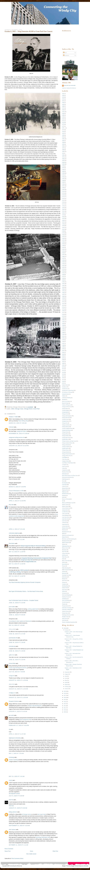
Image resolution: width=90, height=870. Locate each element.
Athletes (64, 395)
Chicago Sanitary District (67, 442)
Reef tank (11, 805)
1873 (63, 124)
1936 (63, 238)
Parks (63, 558)
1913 (63, 196)
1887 (63, 147)
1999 (63, 346)
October (66, 629)
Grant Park (36, 409)
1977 (63, 312)
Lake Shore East (65, 518)
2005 (63, 357)
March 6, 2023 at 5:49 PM (17, 486)
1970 (63, 299)
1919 (63, 207)
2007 (63, 361)
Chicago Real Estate (66, 437)
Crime (63, 468)
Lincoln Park (65, 526)
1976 (63, 310)
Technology (64, 598)
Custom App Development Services (18, 667)
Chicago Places (65, 433)
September (67, 672)
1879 (63, 133)
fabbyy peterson (13, 812)
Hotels (63, 497)
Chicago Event (28, 409)
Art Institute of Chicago (67, 392)
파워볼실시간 (12, 692)
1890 (63, 155)
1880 (63, 135)
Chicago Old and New (69, 85)
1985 (63, 327)
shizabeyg (11, 757)
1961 (63, 283)
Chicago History (65, 426)
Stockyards (64, 593)
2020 (65, 628)
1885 (63, 144)
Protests (63, 566)
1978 (63, 314)
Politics (63, 562)
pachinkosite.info (13, 637)
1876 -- (63, 127)
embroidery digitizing (14, 533)
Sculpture (64, 584)
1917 (63, 203)
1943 (63, 251)
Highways (64, 491)
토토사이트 (12, 684)
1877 (63, 129)
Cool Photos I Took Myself (67, 462)
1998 (63, 345)
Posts (65, 52)
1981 (63, 319)
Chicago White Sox (66, 455)
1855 (63, 98)
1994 (63, 341)
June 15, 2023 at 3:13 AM (17, 602)
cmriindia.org (12, 646)
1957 (63, 276)
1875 (63, 126)
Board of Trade (65, 403)
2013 (63, 372)
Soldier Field (65, 587)
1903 (63, 178)
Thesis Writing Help (23, 421)
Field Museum (65, 479)
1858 (63, 102)
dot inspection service (14, 793)
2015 (63, 375)
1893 (63, 160)
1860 (63, 106)
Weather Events (65, 616)
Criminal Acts (65, 470)
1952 (63, 267)
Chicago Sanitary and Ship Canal (69, 441)
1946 (63, 256)
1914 (63, 198)
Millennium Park (65, 546)
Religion (64, 578)
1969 (63, 298)
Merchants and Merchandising (68, 538)
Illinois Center (65, 504)
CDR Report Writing (15, 572)
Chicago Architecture (66, 406)
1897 (63, 167)
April (66, 682)
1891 (63, 156)
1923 (63, 214)
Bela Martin (12, 543)
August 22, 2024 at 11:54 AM (18, 697)
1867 (63, 118)
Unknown (11, 427)
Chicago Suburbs (65, 452)
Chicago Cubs (19, 409)
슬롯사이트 (12, 655)
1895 (63, 164)
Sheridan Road (65, 585)
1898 (63, 169)
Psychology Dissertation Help (42, 837)
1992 (63, 337)
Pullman (64, 571)
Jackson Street (65, 509)
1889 (63, 151)
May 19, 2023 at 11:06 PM (17, 564)
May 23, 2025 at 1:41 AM (16, 776)
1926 (63, 220)
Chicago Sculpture (66, 446)
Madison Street (65, 528)
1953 (63, 269)
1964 (63, 289)
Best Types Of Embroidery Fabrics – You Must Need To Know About (26, 591)
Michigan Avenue (66, 540)
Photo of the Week (66, 560)
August (66, 674)
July (66, 676)
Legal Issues (64, 524)
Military (64, 544)
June (66, 678)
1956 (63, 274)
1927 (63, 222)
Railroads (64, 573)
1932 (63, 231)
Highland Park (65, 490)
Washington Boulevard (67, 614)
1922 (63, 213)
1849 (63, 95)
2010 (63, 366)
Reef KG (11, 799)
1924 (63, 216)
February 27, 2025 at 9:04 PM (19, 725)
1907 (63, 185)
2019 (63, 383)
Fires (63, 481)
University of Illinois (66, 609)
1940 (63, 245)
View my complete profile (69, 88)
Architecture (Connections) (67, 390)
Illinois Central (65, 506)
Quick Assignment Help (25, 719)
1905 (63, 182)
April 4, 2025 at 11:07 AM (17, 734)
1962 (63, 285)
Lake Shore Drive (66, 517)
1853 (63, 97)
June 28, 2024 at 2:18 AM (17, 642)
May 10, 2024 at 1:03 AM (16, 625)
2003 (12, 409)
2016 (63, 377)
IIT (62, 500)
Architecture (64, 388)
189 (63, 153)
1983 (63, 323)
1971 (63, 301)
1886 (63, 146)
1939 (63, 243)
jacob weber (12, 606)
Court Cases (64, 466)
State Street (64, 589)
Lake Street (64, 520)
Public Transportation (66, 569)
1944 (63, 252)
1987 (63, 330)
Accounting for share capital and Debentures (20, 621)
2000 (63, 348)
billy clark (11, 504)
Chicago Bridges (65, 410)
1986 (63, 328)
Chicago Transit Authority (67, 453)
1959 (63, 280)
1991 (63, 336)
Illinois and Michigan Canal (68, 502)
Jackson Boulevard (66, 508)
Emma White (12, 663)
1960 (63, 281)
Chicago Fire (65, 423)
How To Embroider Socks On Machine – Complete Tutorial (23, 600)
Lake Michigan (65, 515)
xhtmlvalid (85, 865)
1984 (63, 325)
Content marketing (13, 759)
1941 (63, 247)
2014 (63, 374)
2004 (63, 356)
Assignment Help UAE (27, 560)
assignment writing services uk (16, 437)
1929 (63, 225)
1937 (63, 240)
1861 (63, 108)
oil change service (26, 814)
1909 (63, 189)
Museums (64, 549)
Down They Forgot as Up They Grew (70, 475)
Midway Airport (65, 542)
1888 (63, 149)
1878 (63, 131)
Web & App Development (35, 705)
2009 (63, 365)
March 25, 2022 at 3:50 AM (18, 423)
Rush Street (64, 580)
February (67, 686)
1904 (63, 180)
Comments (66, 55)
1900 (63, 173)
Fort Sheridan (65, 482)
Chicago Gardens (65, 424)
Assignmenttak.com (30, 561)
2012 (63, 370)
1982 (63, 321)
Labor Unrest (65, 513)
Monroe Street (65, 547)
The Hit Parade (65, 602)
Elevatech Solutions (14, 701)
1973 (63, 305)
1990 (63, 334)
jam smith (11, 715)
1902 (63, 176)
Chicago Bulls (65, 412)
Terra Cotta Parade (66, 600)
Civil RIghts (64, 457)
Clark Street (64, 459)
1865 (63, 115)
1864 (63, 113)
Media (63, 533)
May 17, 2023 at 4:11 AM (16, 539)
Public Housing (65, 567)
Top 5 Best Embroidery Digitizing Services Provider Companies (25, 582)
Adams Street (65, 384)
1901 (63, 174)
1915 (63, 200)
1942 (63, 249)
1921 (63, 211)
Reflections (64, 576)
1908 (63, 187)
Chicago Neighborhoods (67, 428)
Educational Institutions (67, 477)
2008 (63, 363)
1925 (63, 218)
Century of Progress (66, 404)
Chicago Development (66, 415)
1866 (63, 117)
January (66, 688)
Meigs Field (64, 537)
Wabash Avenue (65, 611)
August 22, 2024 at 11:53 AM (18, 680)
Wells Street (64, 618)
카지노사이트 (12, 629)
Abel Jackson (12, 829)
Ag (9, 729)
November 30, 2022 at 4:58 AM (19, 433)
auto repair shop (41, 814)
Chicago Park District (66, 430)
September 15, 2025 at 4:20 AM (19, 825)
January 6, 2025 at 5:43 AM (18, 711)
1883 (63, 140)
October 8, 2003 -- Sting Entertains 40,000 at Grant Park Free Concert (28, 31)
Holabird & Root (65, 493)
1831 (63, 93)
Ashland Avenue (65, 394)
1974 (63, 307)
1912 (63, 194)
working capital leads (33, 609)
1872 (63, 122)
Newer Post (7, 851)
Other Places (64, 556)
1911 (63, 193)
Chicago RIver (65, 439)
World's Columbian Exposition (68, 622)
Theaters (64, 604)
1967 (63, 294)
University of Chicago (66, 607)
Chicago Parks (65, 432)
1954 (63, 271)
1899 (63, 171)
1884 (63, 142)
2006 (63, 359)
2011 (63, 368)
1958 (63, 278)
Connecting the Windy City (16, 865)
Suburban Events (65, 596)
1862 (63, 109)
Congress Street (65, 461)
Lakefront (64, 522)
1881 (63, 136)
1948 (63, 260)
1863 (63, 111)
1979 (63, 316)
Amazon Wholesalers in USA (16, 490)
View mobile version (31, 854)
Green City (64, 486)
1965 (63, 290)
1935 (63, 236)
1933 (63, 232)
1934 (63, 234)
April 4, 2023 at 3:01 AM (17, 529)
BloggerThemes (74, 865)
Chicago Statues (65, 450)
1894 (63, 162)
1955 (63, 272)
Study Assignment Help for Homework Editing (33, 545)
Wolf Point (64, 620)
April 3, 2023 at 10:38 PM (17, 500)
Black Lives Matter (66, 401)
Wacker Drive (65, 613)
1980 (63, 318)
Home (31, 851)
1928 (63, 223)
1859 (63, 104)
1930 (63, 227)
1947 (63, 258)
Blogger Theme (65, 865)
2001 (63, 350)
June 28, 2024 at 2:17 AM (17, 634)
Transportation (65, 605)
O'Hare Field (65, 553)
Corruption (64, 464)
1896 (63, 165)
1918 (63, 205)
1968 (63, 296)
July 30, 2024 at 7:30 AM (17, 671)
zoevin (10, 780)
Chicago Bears (65, 408)
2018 (63, 381)
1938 (63, 242)
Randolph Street (65, 575)
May (66, 680)
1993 (63, 339)
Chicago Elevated (66, 417)
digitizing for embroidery (15, 738)
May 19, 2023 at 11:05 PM (17, 551)
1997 (63, 343)
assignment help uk (22, 431)
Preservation (64, 564)
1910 (63, 191)
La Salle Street (65, 511)
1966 (63, 292)
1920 (63, 209)
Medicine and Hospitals (67, 535)
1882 (63, 138)
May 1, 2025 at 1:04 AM (16, 753)
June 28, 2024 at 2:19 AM (17, 651)
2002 (63, 352)
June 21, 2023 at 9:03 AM (17, 615)
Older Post (55, 851)
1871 (63, 120)
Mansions (64, 529)
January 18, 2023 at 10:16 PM (19, 445)
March (66, 684)
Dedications (64, 473)
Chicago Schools (65, 444)
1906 (63, 184)
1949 (63, 261)
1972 (63, 303)
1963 (63, 287)
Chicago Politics (65, 435)
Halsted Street (65, 488)
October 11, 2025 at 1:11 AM (18, 845)
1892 (63, 158)
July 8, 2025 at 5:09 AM (16, 795)
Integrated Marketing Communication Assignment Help (36, 558)
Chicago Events (65, 421)
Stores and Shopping (66, 594)
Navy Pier (64, 551)
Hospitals (64, 495)
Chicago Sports (65, 448)
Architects (64, 386)
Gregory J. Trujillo (13, 416)
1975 (63, 308)
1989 (63, 332)
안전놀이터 (12, 675)
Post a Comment (9, 848)
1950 (63, 263)
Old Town (64, 555)
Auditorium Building (66, 397)
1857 (63, 100)
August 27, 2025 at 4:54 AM (18, 808)
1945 (63, 254)
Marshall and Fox (66, 531)
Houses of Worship (66, 499)
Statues (63, 591)
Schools (63, 582)
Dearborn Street (65, 471)
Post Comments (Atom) (17, 858)
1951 (63, 265)
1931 (63, 229)
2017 (63, 379)
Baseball (64, 399)
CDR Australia (24, 570)
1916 (63, 202)
